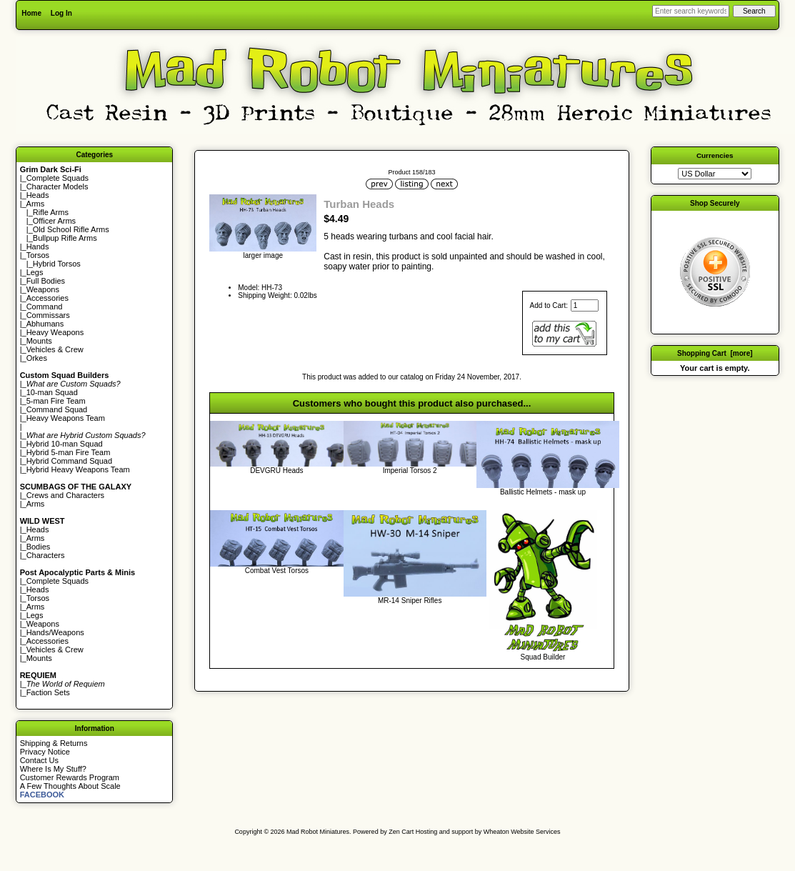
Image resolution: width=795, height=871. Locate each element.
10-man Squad (52, 392)
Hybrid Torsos (57, 263)
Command (44, 306)
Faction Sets (48, 692)
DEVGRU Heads (276, 470)
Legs (35, 272)
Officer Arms (54, 220)
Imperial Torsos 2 (410, 470)
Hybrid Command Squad (69, 461)
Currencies (715, 155)
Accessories (47, 298)
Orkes (36, 358)
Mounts (39, 341)
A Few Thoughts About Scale (70, 786)
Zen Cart (401, 831)
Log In (61, 13)
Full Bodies (45, 281)
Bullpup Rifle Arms (65, 238)
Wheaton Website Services (522, 831)
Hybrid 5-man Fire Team (68, 452)
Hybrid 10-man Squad (64, 443)
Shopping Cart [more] (715, 353)
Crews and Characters (65, 495)
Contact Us (39, 760)
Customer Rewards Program (69, 777)
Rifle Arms (51, 212)
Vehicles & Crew (55, 349)
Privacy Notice (45, 751)
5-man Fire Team (56, 401)
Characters (45, 555)
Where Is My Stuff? (53, 769)
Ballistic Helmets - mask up (543, 492)
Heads (37, 195)
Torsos (37, 255)
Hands (37, 246)
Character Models (57, 186)
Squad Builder (543, 657)
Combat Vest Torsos (277, 570)
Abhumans (45, 323)
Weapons (42, 289)
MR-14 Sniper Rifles (409, 600)
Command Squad (57, 409)
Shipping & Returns (54, 743)
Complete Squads (57, 178)
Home (31, 13)
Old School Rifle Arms (71, 229)
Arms (35, 503)
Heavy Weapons (55, 332)
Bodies (38, 546)
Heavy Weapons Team (65, 418)
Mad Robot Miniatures (317, 831)
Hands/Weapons (55, 632)
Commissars (48, 315)
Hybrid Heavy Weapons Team (78, 469)
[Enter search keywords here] (690, 11)
